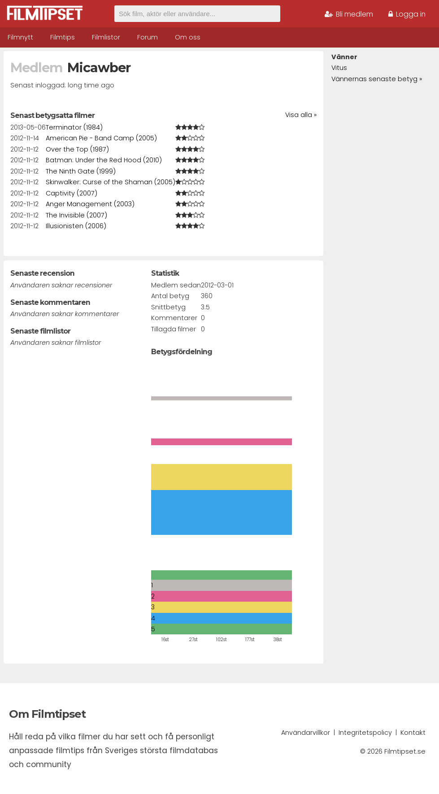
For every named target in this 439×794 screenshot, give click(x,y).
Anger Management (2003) (90, 204)
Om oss (187, 37)
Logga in (407, 14)
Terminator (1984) (74, 127)
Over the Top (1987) (77, 149)
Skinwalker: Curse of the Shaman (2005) (110, 182)
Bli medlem (349, 14)
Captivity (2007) (71, 193)
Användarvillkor (305, 732)
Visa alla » (301, 114)
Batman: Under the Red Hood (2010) (104, 160)
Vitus (339, 67)
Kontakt (413, 732)
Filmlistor (106, 37)
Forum (147, 37)
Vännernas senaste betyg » (376, 78)
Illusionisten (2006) (76, 225)
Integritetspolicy (365, 732)
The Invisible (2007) (76, 215)
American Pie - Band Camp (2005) (101, 138)
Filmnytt (20, 37)
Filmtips (62, 37)
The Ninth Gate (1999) (81, 171)
